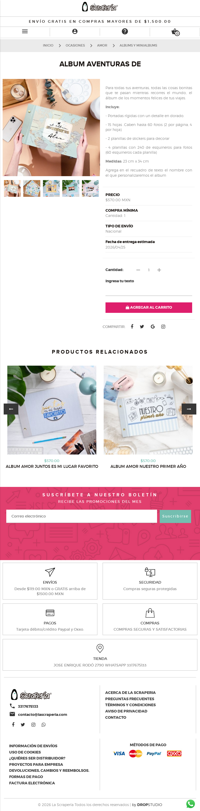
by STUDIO (147, 804)
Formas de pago (26, 776)
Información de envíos (33, 746)
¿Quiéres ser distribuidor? (37, 758)
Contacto (115, 717)
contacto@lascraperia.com (42, 714)
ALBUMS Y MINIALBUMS (138, 45)
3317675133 (28, 706)
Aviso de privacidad (126, 711)
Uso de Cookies (25, 752)
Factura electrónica (32, 783)
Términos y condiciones (130, 705)
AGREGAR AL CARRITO (149, 307)
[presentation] (100, 541)
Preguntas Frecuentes (129, 699)
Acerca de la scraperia (130, 692)
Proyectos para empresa (36, 764)
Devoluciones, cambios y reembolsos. (49, 770)
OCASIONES (75, 45)
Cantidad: (114, 269)
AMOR (102, 45)
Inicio (48, 45)
